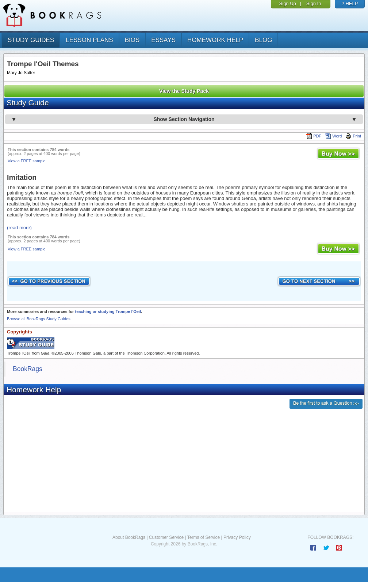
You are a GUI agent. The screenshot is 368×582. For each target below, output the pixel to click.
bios (132, 40)
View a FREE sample (27, 161)
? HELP (350, 3)
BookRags (27, 369)
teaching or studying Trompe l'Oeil (108, 311)
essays (163, 40)
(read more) (19, 227)
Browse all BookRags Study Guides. (39, 319)
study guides (31, 40)
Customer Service (166, 537)
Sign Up (287, 3)
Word (333, 136)
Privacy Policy (237, 537)
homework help (215, 40)
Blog (263, 40)
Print (353, 136)
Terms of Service (203, 537)
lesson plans (89, 40)
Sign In (313, 3)
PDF (313, 136)
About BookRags (128, 537)
